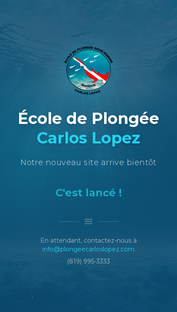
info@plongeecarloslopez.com (88, 249)
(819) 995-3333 (88, 261)
